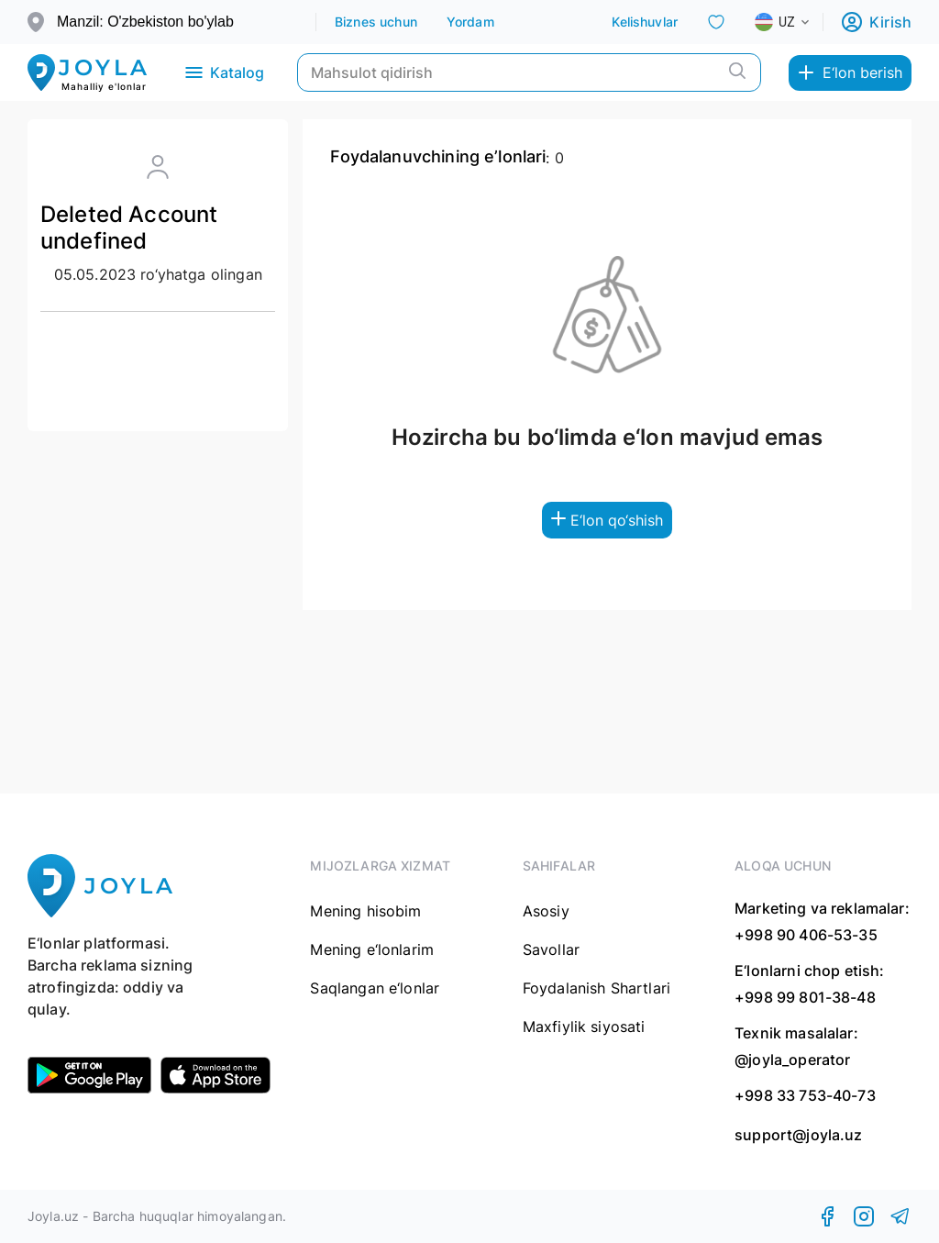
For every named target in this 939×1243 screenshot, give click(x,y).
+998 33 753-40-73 (805, 1095)
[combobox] (797, 22)
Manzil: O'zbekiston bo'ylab (145, 21)
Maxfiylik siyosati (584, 1026)
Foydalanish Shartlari (596, 988)
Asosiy (546, 911)
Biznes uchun (376, 21)
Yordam (470, 21)
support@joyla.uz (798, 1135)
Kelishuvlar (645, 21)
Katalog (223, 72)
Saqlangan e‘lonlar (374, 988)
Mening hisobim (365, 911)
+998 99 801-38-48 (805, 997)
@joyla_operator (792, 1059)
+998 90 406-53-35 (806, 935)
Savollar (551, 949)
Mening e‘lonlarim (372, 949)
